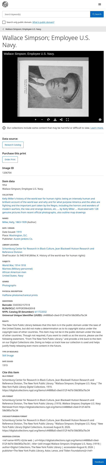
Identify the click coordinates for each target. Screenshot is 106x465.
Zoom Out (42, 120)
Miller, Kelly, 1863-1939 (14, 222)
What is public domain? (43, 22)
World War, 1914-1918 (14, 265)
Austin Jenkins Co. (23, 238)
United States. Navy (12, 275)
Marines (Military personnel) (17, 268)
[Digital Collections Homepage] (5, 4)
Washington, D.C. (18, 235)
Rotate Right (48, 120)
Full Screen (67, 119)
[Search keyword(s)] (46, 14)
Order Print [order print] (10, 159)
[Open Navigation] (100, 4)
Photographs (9, 285)
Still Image (8, 355)
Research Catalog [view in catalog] (13, 144)
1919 (19, 232)
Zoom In (36, 120)
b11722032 (41, 311)
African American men (14, 272)
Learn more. (97, 127)
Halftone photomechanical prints (20, 295)
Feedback (99, 462)
